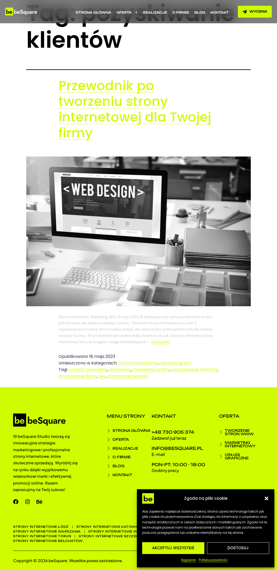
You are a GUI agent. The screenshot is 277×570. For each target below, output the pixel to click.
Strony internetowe (138, 363)
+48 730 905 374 (173, 432)
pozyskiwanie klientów (194, 370)
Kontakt (219, 12)
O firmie (180, 12)
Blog (199, 12)
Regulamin (188, 560)
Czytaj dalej (160, 342)
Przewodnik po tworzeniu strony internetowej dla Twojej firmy (134, 109)
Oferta (127, 12)
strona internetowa (128, 376)
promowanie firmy (77, 376)
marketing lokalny (151, 370)
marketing (120, 370)
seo (102, 376)
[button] (266, 498)
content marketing (88, 370)
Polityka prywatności (213, 560)
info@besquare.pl (177, 448)
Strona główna (93, 12)
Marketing (170, 363)
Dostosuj (238, 548)
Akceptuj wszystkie (173, 548)
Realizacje (155, 12)
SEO (187, 363)
